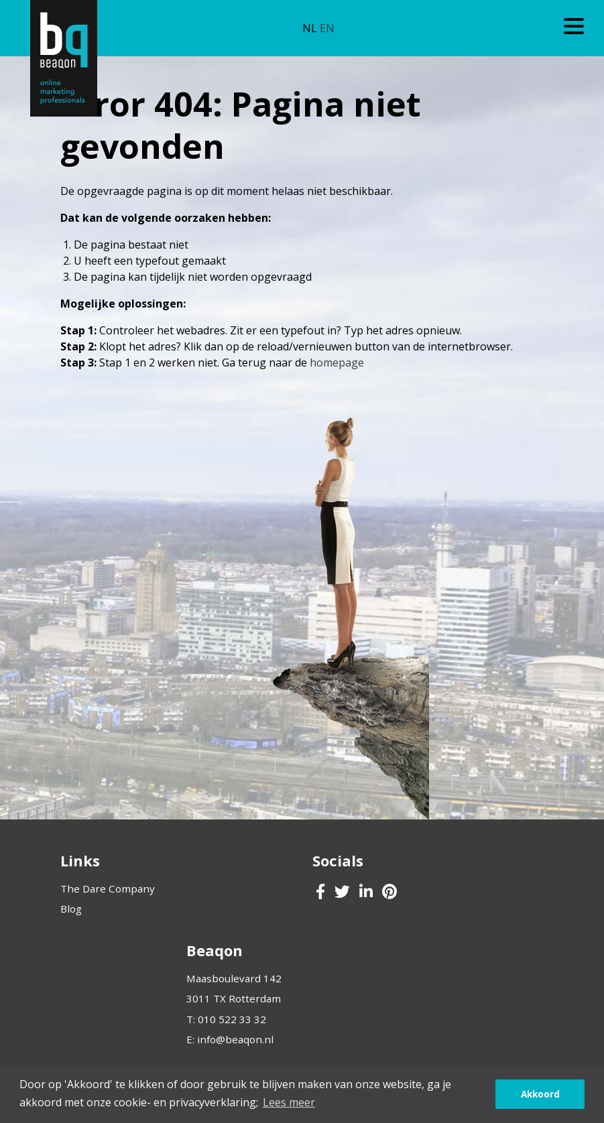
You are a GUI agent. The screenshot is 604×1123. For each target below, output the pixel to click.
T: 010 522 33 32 (226, 1019)
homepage (337, 362)
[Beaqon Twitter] (343, 893)
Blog (71, 908)
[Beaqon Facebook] (321, 893)
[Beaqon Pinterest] (389, 893)
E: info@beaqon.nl (230, 1039)
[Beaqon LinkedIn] (367, 893)
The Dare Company (107, 888)
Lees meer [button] (289, 1102)
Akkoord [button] (540, 1093)
